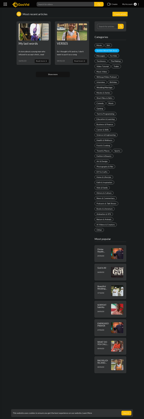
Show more (53, 74)
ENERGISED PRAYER (103, 324)
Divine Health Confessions (103, 251)
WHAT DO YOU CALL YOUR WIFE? (102, 345)
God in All (101, 268)
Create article (120, 14)
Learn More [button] (87, 413)
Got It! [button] (126, 413)
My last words (28, 43)
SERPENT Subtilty (101, 306)
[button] (130, 4)
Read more (41, 61)
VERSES (62, 43)
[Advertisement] (72, 397)
